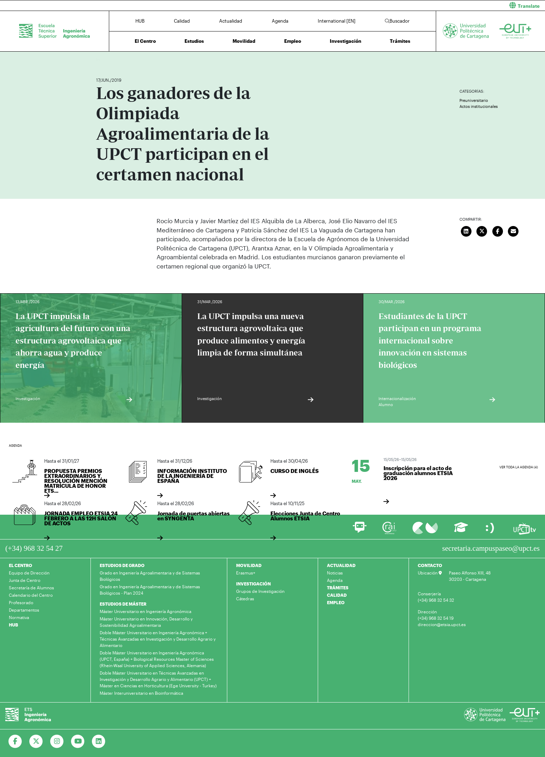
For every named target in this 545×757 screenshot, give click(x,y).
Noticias (335, 572)
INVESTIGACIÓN (253, 583)
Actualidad (230, 21)
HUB (140, 21)
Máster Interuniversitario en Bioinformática (141, 692)
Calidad (182, 21)
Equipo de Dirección (29, 572)
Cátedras (245, 598)
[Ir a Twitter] (36, 741)
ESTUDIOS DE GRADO (122, 565)
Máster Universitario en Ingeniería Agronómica (145, 611)
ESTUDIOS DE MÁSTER (123, 603)
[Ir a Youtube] (78, 741)
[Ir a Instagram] (57, 741)
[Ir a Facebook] (15, 741)
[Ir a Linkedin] (99, 741)
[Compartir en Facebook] (497, 230)
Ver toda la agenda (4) (518, 467)
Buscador (397, 21)
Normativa (19, 617)
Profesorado (21, 602)
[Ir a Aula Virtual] (461, 530)
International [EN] (337, 21)
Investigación (345, 41)
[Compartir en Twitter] (481, 230)
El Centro (145, 41)
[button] (411, 5)
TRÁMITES (337, 587)
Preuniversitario (473, 100)
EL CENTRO (20, 565)
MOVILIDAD (249, 565)
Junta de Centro (24, 580)
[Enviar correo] (513, 230)
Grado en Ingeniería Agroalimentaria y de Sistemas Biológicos (150, 576)
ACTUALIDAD (341, 565)
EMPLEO (336, 602)
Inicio (101, 59)
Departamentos (24, 609)
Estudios (194, 41)
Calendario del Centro (31, 595)
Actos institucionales (478, 106)
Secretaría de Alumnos (31, 587)
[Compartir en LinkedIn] (466, 230)
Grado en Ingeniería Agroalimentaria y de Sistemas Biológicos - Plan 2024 (150, 589)
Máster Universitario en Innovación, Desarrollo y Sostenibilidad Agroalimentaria (146, 622)
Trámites (400, 41)
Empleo (292, 41)
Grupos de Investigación (260, 591)
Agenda (280, 21)
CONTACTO (430, 565)
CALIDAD (337, 595)
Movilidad (244, 41)
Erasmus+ (245, 572)
